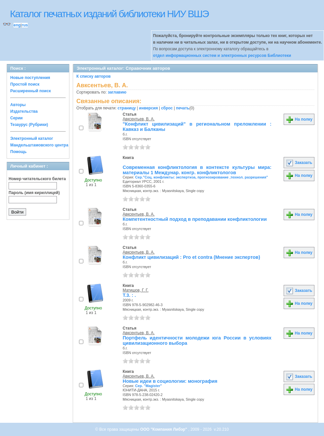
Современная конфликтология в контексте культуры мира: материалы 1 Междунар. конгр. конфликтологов (197, 170)
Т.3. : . (129, 295)
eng (17, 25)
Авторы (18, 104)
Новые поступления (30, 77)
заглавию (117, 92)
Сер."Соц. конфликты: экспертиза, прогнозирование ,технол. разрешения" (201, 177)
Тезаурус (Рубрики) (29, 124)
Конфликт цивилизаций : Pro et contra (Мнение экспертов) (191, 257)
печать (182, 108)
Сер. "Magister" (148, 386)
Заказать (299, 162)
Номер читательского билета (37, 179)
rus (24, 25)
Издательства (24, 111)
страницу (127, 108)
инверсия (148, 108)
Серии (16, 118)
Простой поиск (24, 84)
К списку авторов (93, 76)
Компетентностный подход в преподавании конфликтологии (195, 219)
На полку (299, 119)
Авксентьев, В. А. (139, 119)
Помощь (18, 151)
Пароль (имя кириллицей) (34, 192)
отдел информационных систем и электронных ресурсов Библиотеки (222, 55)
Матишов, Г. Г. (135, 290)
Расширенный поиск (30, 91)
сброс (167, 108)
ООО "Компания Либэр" (164, 429)
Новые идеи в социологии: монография (170, 381)
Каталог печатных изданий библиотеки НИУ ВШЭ (109, 13)
